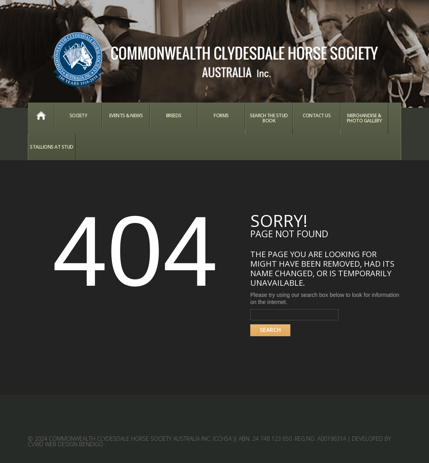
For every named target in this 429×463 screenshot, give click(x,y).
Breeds (174, 115)
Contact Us (316, 115)
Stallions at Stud (51, 146)
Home (41, 116)
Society (78, 115)
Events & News (126, 115)
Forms (221, 115)
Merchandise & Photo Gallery (364, 118)
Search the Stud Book (269, 118)
